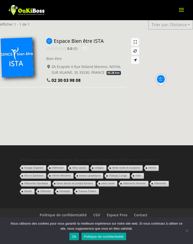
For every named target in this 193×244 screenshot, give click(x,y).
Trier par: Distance (169, 24)
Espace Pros (117, 215)
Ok (74, 236)
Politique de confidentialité (63, 215)
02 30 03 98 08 (66, 80)
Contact (141, 215)
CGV (96, 215)
